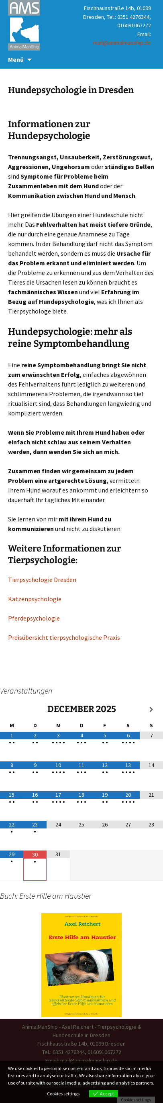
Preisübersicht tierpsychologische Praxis (64, 637)
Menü (16, 59)
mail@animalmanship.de (122, 42)
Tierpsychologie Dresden (42, 580)
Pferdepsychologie (34, 618)
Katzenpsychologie (34, 599)
